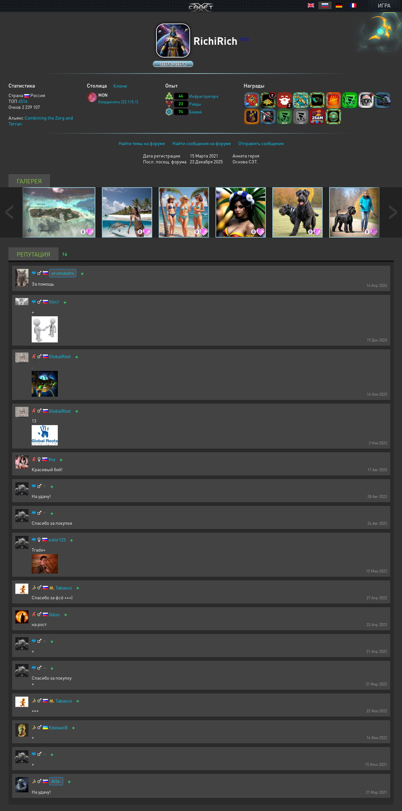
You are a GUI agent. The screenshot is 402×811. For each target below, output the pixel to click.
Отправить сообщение (261, 143)
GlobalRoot (60, 356)
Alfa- (56, 781)
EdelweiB (58, 727)
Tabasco (64, 587)
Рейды (195, 104)
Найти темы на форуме (142, 143)
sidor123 (57, 539)
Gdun (54, 614)
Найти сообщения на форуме (201, 143)
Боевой (195, 111)
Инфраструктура (203, 96)
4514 (22, 101)
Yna (51, 459)
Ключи (120, 86)
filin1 (54, 302)
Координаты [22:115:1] (118, 101)
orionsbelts (62, 273)
